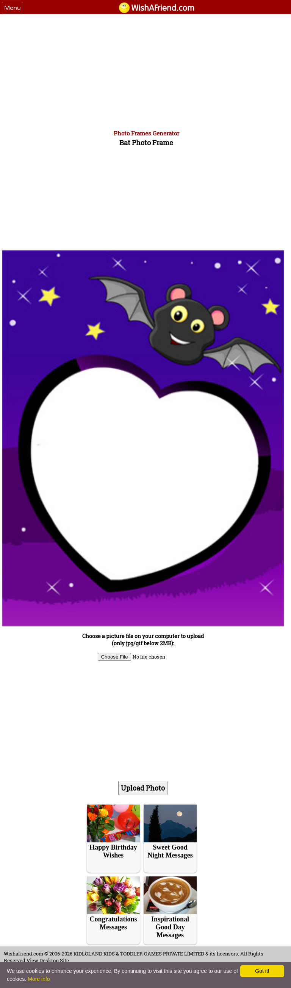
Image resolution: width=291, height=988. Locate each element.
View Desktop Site (48, 960)
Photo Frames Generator (146, 133)
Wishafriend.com (23, 953)
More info (39, 979)
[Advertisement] (145, 71)
